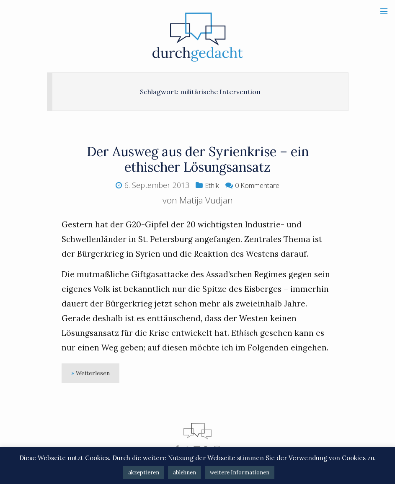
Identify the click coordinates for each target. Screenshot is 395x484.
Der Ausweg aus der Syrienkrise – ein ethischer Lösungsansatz (198, 158)
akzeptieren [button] (143, 472)
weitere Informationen (239, 472)
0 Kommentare (258, 185)
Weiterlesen (96, 374)
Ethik (208, 185)
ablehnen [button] (184, 472)
